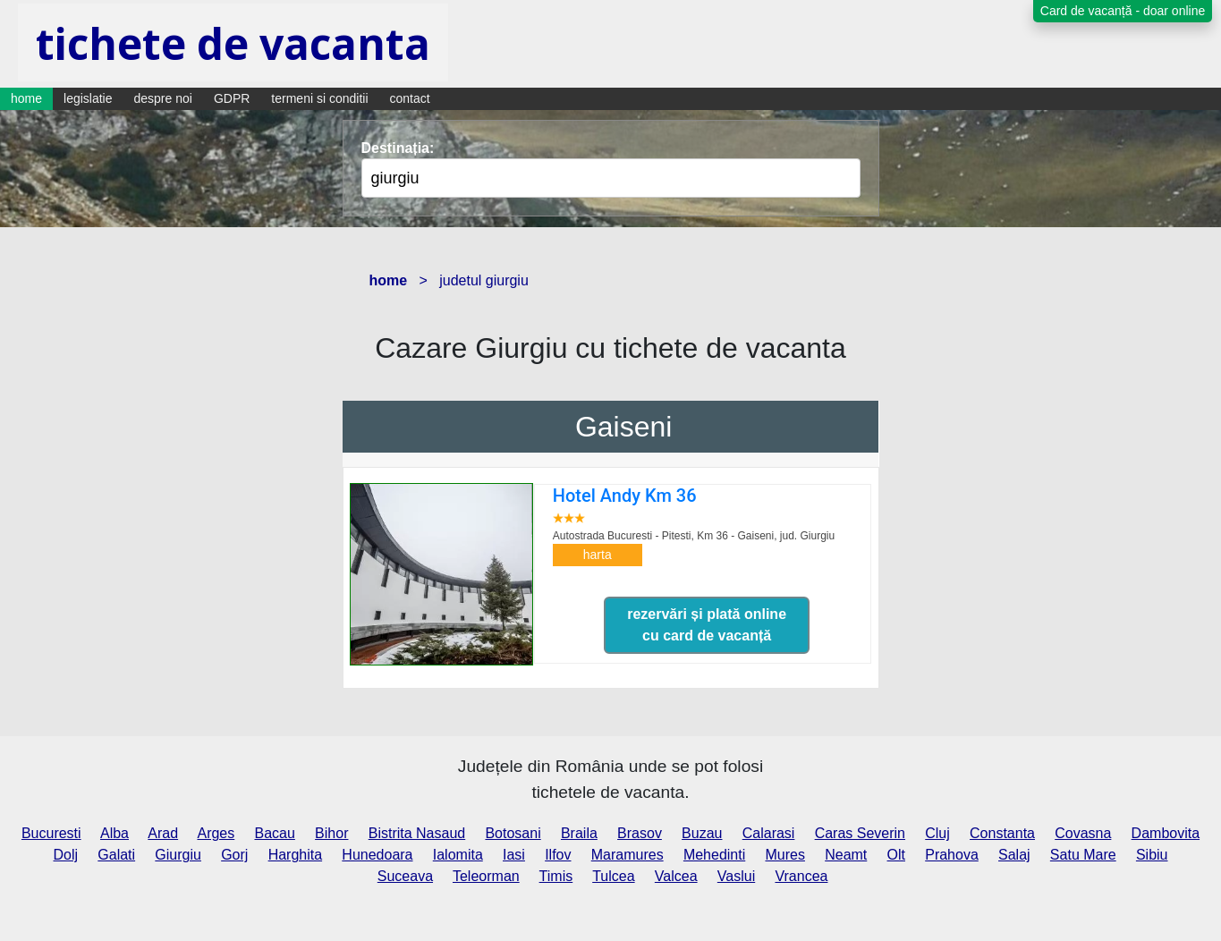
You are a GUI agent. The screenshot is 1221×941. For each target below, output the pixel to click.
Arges (215, 833)
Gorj (234, 854)
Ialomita (458, 854)
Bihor (331, 833)
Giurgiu (178, 854)
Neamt (846, 854)
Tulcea (613, 876)
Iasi (514, 854)
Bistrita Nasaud (417, 833)
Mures (784, 854)
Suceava (405, 876)
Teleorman (486, 876)
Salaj (1014, 854)
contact (410, 98)
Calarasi (768, 833)
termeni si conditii (319, 98)
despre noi (163, 98)
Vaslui (736, 876)
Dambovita (1166, 833)
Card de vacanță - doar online (1122, 11)
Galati (116, 854)
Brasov (639, 833)
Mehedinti (714, 854)
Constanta (1002, 833)
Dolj (66, 854)
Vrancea (801, 876)
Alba (114, 833)
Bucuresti (51, 833)
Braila (579, 833)
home (26, 98)
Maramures (627, 854)
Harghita (295, 854)
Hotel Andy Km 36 (625, 495)
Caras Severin (860, 833)
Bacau (275, 833)
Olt (896, 854)
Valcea (676, 876)
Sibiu (1152, 854)
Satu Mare (1083, 854)
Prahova (952, 854)
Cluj (937, 833)
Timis (556, 876)
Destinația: (398, 148)
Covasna (1083, 833)
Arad (163, 833)
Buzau (702, 833)
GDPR (232, 98)
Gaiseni (624, 427)
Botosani (512, 833)
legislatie (88, 98)
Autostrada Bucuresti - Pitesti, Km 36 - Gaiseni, (694, 536)
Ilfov (558, 854)
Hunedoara (377, 854)
